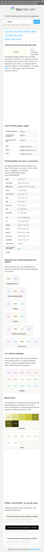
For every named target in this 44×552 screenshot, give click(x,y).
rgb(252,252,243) (28, 146)
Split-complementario (15, 296)
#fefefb (35, 436)
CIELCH (8, 232)
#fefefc (8, 442)
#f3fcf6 (15, 385)
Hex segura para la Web (11, 140)
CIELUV (8, 228)
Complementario (12, 283)
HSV (7, 209)
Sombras (22, 428)
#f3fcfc (22, 303)
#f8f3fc (22, 291)
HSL (7, 201)
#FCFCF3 (28, 135)
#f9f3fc (8, 372)
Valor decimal (9, 243)
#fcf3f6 (28, 372)
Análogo (22, 391)
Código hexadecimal (11, 131)
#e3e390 (15, 417)
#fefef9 (28, 436)
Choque (15, 321)
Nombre (8, 252)
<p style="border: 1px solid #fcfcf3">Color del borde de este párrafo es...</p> (22, 542)
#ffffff (6, 68)
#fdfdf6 (15, 436)
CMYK (7, 190)
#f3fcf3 (22, 329)
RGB (7, 146)
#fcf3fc (8, 303)
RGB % (8, 149)
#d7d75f (22, 417)
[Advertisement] (22, 98)
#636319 (9, 423)
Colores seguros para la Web (10, 248)
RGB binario (9, 186)
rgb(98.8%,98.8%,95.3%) (28, 150)
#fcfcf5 (8, 436)
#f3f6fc (15, 341)
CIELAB (8, 225)
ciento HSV (9, 212)
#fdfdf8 (22, 436)
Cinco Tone (22, 346)
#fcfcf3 (28, 132)
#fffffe (15, 442)
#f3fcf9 (22, 385)
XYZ (7, 217)
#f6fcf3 (35, 379)
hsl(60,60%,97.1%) (28, 154)
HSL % (7, 153)
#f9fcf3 (28, 379)
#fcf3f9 (22, 372)
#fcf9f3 (15, 379)
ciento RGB (9, 183)
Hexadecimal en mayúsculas (10, 135)
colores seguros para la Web (21, 32)
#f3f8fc (8, 291)
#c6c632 (29, 417)
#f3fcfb (28, 341)
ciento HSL (9, 205)
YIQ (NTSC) (9, 240)
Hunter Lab (9, 236)
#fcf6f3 (8, 379)
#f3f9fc (35, 385)
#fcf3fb (8, 341)
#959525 (35, 417)
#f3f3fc (15, 278)
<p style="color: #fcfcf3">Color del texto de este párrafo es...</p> (22, 531)
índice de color (13, 39)
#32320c (15, 423)
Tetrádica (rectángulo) (18, 334)
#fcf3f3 (35, 372)
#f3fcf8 (22, 316)
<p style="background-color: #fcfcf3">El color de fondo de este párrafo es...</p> (22, 520)
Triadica (15, 309)
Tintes (22, 447)
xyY (7, 221)
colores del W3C (13, 36)
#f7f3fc (35, 341)
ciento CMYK (9, 194)
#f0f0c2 (8, 417)
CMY (7, 198)
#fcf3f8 (8, 316)
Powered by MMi (34, 549)
